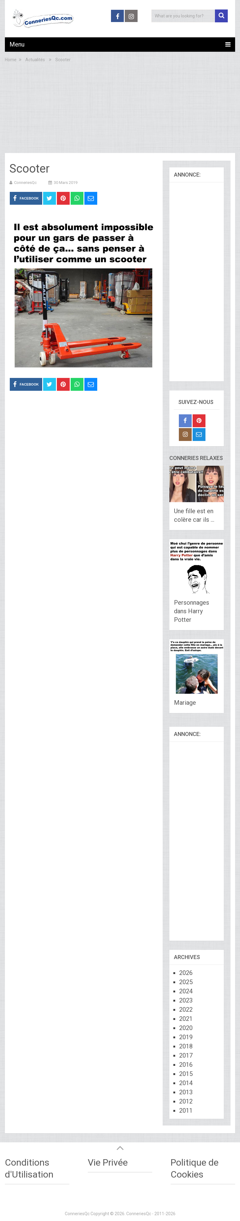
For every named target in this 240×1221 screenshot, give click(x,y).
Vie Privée (108, 1162)
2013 (186, 1092)
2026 (186, 972)
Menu (16, 44)
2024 (186, 991)
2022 (186, 1009)
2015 (186, 1073)
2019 (186, 1037)
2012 (186, 1101)
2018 (186, 1046)
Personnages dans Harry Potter (191, 611)
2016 (186, 1064)
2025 (186, 982)
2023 (186, 1000)
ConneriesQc (25, 182)
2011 (186, 1110)
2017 (186, 1055)
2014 (186, 1083)
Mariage (185, 702)
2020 (186, 1028)
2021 (186, 1018)
